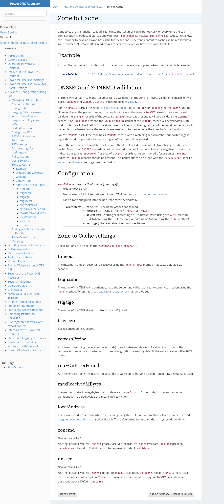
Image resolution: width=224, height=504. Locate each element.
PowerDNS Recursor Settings (26, 80)
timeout (25, 189)
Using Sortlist (8, 32)
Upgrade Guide (17, 285)
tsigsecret (26, 201)
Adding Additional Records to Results (23, 43)
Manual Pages (16, 261)
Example (21, 168)
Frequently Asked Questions (25, 310)
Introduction (16, 55)
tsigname (26, 193)
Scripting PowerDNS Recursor (27, 245)
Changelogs (15, 290)
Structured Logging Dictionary (27, 338)
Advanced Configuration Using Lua (83, 6)
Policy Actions (20, 156)
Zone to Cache (21, 164)
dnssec (24, 225)
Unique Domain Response (24, 302)
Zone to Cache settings (30, 185)
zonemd (25, 221)
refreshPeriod (28, 205)
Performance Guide (20, 257)
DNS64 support (17, 249)
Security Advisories (20, 281)
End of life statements (21, 306)
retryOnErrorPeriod (32, 209)
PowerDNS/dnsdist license (24, 350)
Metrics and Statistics (21, 253)
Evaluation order (22, 128)
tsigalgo (25, 197)
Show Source (15, 367)
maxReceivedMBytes (33, 213)
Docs (56, 6)
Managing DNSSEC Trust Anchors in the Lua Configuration (27, 104)
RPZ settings (19, 144)
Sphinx (193, 498)
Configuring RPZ (22, 132)
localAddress (28, 217)
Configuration (24, 181)
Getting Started (17, 60)
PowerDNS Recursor (25, 4)
